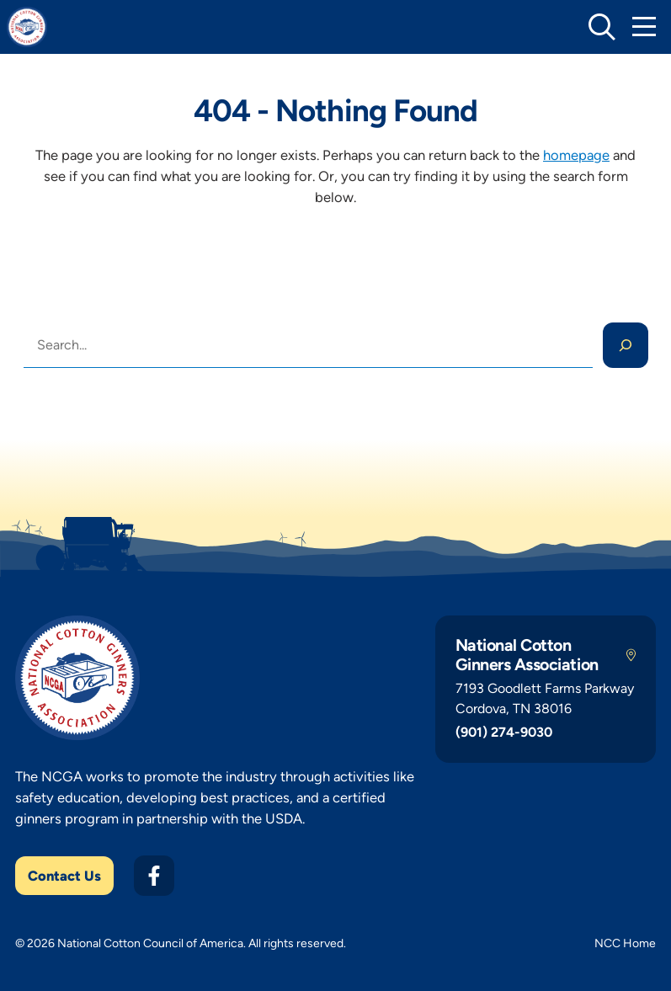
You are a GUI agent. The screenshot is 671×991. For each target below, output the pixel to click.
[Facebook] (154, 875)
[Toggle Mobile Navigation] (644, 27)
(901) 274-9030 (503, 732)
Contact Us (64, 875)
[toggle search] (601, 26)
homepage (576, 155)
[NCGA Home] (27, 27)
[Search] (625, 345)
